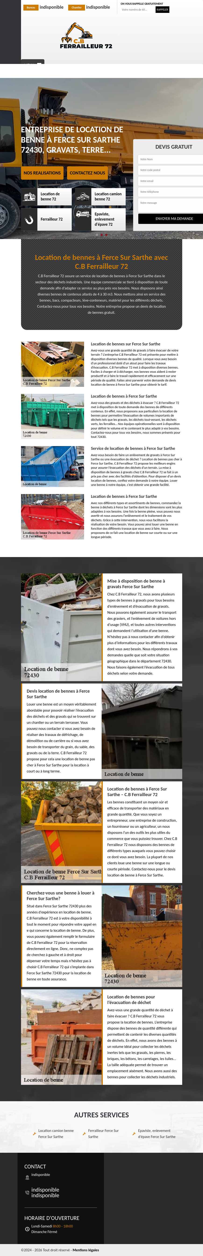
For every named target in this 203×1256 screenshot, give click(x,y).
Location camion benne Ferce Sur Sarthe (56, 1133)
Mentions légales (86, 1250)
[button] (97, 235)
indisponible (43, 7)
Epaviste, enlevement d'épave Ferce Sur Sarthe (156, 1133)
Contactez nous (87, 173)
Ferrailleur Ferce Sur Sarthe (103, 1133)
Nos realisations (42, 173)
